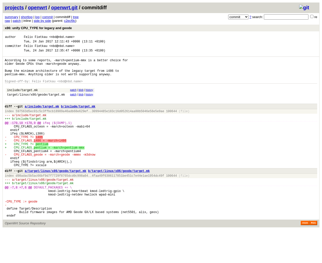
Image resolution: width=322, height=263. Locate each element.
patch (17, 21)
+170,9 (30, 137)
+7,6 (23, 214)
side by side (42, 21)
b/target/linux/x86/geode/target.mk (119, 195)
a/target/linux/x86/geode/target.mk (55, 195)
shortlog (26, 17)
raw (7, 21)
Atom (305, 256)
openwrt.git (64, 7)
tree (75, 17)
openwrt (37, 7)
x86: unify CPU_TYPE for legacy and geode (38, 28)
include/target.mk (22, 99)
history (89, 98)
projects (14, 7)
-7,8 (14, 214)
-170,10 (16, 137)
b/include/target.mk (78, 117)
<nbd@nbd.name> (62, 37)
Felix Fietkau (36, 37)
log (37, 17)
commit (47, 17)
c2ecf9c (69, 21)
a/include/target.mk (42, 117)
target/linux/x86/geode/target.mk (36, 104)
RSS (313, 256)
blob (81, 98)
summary (11, 17)
